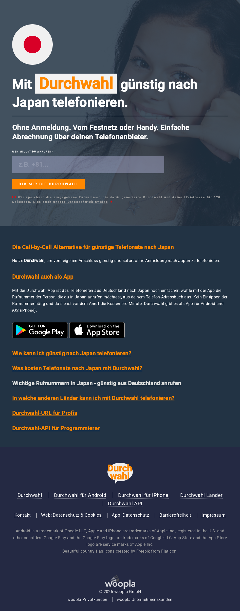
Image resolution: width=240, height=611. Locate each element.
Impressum (213, 515)
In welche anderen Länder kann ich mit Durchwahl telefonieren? (93, 398)
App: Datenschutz (130, 515)
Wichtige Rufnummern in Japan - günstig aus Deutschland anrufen (96, 383)
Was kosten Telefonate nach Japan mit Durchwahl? (77, 368)
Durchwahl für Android (80, 495)
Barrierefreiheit (175, 515)
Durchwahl (29, 495)
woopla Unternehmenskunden (145, 599)
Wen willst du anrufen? (32, 151)
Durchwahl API (125, 503)
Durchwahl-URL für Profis (44, 413)
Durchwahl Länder (201, 495)
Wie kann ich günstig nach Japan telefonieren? (71, 353)
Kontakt (22, 515)
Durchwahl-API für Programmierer (56, 428)
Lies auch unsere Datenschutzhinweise (70, 202)
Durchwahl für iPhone (143, 495)
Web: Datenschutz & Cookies (71, 515)
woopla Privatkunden (87, 599)
